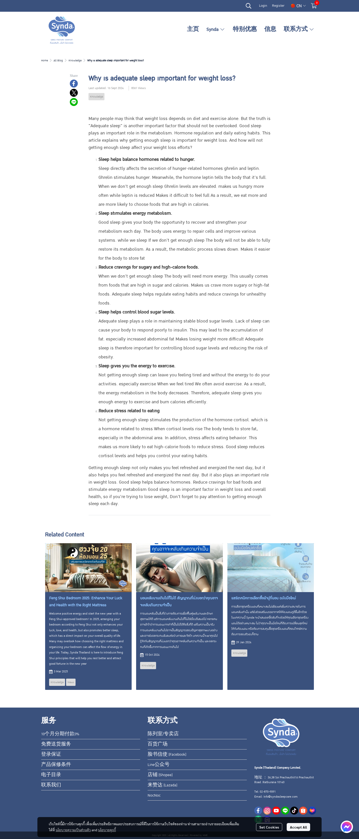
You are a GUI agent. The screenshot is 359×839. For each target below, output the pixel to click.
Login (263, 5)
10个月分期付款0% (60, 734)
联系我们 (51, 785)
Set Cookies (269, 827)
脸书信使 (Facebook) (167, 754)
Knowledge (75, 60)
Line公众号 (159, 765)
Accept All (298, 827)
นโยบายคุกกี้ (107, 830)
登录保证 (51, 754)
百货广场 (158, 744)
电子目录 (51, 775)
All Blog (58, 60)
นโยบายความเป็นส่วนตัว (73, 830)
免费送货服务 (56, 744)
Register (278, 5)
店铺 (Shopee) (160, 775)
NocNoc (154, 795)
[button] (248, 5)
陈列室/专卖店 (163, 734)
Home (44, 60)
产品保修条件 (56, 765)
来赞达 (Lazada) (162, 785)
